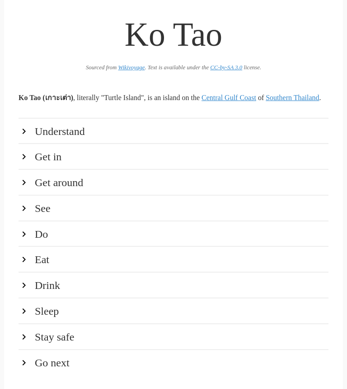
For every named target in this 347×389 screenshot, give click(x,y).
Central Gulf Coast (229, 97)
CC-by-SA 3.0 (226, 67)
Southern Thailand (292, 97)
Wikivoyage (131, 67)
